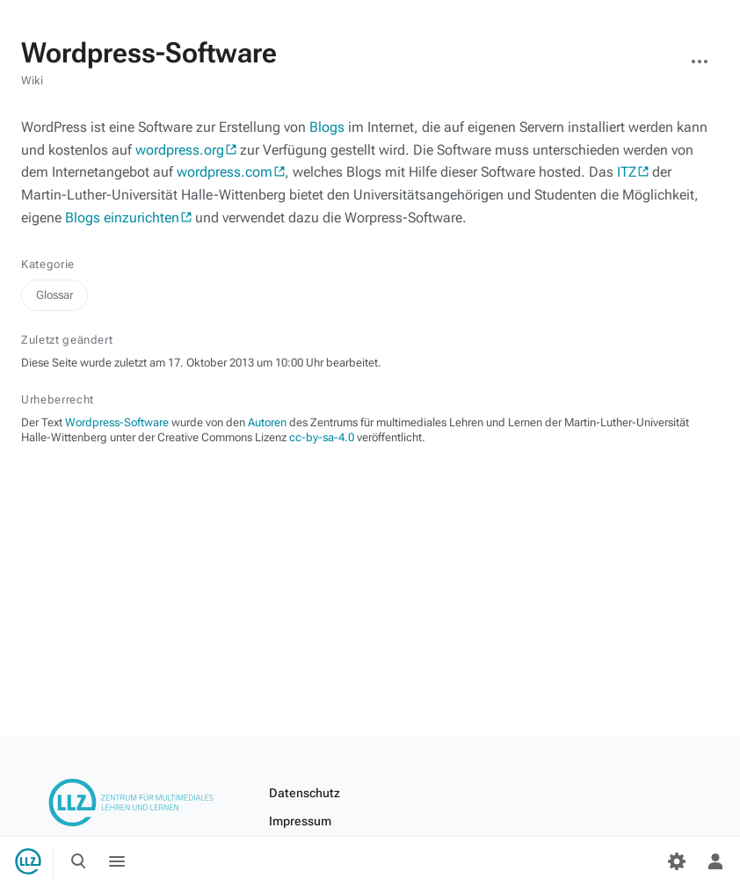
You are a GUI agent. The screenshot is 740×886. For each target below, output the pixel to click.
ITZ (626, 171)
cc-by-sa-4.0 (321, 437)
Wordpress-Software (117, 422)
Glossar (54, 294)
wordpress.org (179, 150)
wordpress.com (224, 171)
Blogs (327, 127)
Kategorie (48, 264)
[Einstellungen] (676, 861)
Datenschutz (304, 793)
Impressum (300, 821)
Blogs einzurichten (122, 217)
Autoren (267, 422)
